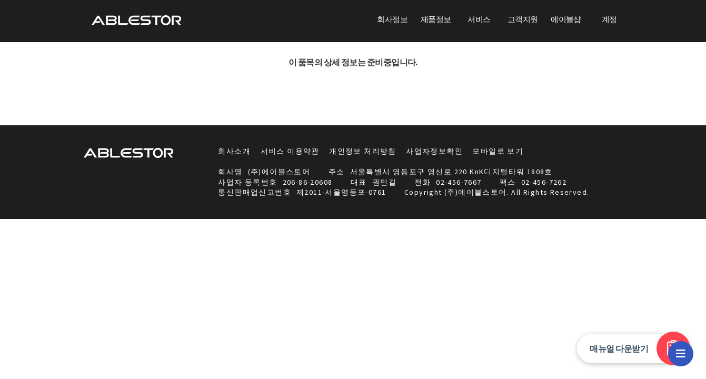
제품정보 (436, 19)
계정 (609, 19)
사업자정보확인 (434, 151)
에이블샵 (566, 19)
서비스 (479, 19)
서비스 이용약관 (290, 151)
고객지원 (523, 19)
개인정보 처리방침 (362, 151)
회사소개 (234, 151)
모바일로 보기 (497, 151)
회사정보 (392, 19)
